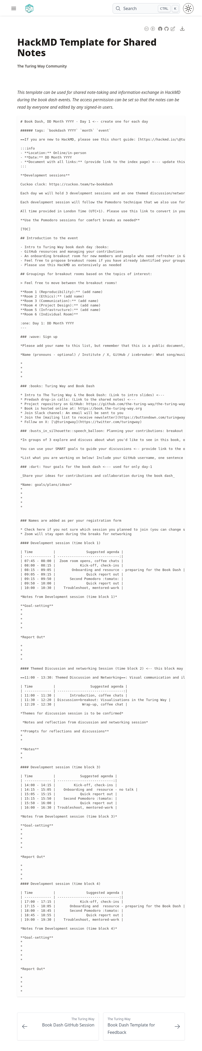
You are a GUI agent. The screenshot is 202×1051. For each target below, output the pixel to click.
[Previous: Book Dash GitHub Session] (58, 1026)
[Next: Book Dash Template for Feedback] (144, 1026)
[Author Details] (42, 66)
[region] (101, 556)
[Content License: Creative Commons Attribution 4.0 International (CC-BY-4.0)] (149, 28)
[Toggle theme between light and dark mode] (188, 8)
